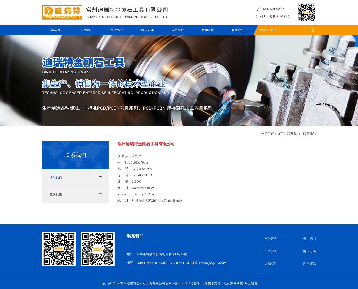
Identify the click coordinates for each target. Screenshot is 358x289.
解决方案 (147, 30)
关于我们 (87, 30)
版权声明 (200, 283)
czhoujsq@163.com (143, 194)
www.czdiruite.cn (143, 188)
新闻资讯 (207, 30)
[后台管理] (251, 283)
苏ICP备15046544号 (179, 283)
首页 (280, 133)
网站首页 (57, 30)
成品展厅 (177, 30)
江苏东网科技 (233, 283)
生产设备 (117, 30)
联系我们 (238, 30)
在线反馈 (55, 194)
